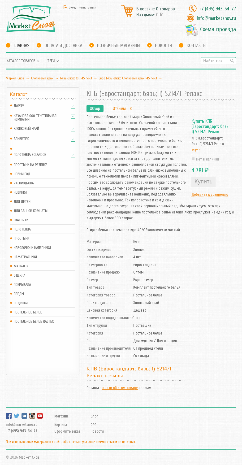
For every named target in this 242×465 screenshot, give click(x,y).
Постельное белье (28, 312)
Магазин (61, 416)
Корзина (60, 425)
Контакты (196, 45)
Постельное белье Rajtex (34, 321)
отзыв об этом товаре (120, 388)
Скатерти (21, 220)
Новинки (20, 192)
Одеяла (19, 275)
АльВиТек (21, 139)
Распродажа (24, 183)
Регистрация (87, 7)
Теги (51, 61)
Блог (94, 416)
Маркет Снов (15, 78)
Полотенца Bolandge (30, 154)
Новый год (22, 174)
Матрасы (21, 266)
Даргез (19, 106)
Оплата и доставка (63, 45)
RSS (93, 425)
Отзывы (119, 108)
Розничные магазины (118, 45)
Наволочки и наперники (32, 248)
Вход (72, 7)
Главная (22, 45)
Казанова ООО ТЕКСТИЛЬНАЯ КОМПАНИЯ (35, 117)
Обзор (95, 108)
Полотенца (22, 229)
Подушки (21, 303)
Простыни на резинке (30, 165)
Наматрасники (25, 257)
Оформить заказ (67, 431)
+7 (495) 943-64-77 (217, 9)
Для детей (22, 202)
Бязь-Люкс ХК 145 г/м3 (76, 78)
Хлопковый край (42, 78)
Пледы (19, 294)
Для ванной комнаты (31, 211)
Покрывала (22, 285)
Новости (163, 45)
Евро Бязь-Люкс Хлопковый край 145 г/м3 (128, 78)
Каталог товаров (20, 61)
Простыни (21, 238)
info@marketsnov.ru (216, 18)
